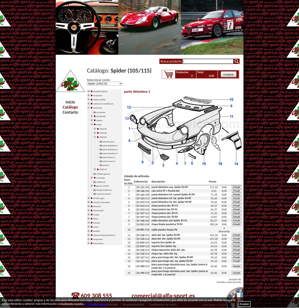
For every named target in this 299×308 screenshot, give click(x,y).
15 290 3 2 (143, 273)
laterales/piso (109, 141)
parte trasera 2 (109, 161)
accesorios (101, 112)
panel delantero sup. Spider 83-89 (170, 187)
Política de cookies (95, 304)
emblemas (100, 182)
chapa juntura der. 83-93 (165, 205)
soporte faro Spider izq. (164, 246)
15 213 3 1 (143, 205)
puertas (106, 165)
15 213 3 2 (143, 209)
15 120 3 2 (143, 239)
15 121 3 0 (143, 187)
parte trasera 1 (109, 157)
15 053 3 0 (143, 224)
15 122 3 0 (143, 194)
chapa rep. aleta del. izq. (165, 253)
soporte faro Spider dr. (164, 242)
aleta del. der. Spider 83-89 (166, 238)
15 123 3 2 (143, 202)
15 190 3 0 (143, 220)
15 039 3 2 (143, 246)
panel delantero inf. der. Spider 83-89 (171, 202)
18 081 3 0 (143, 229)
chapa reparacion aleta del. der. (169, 249)
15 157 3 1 (143, 213)
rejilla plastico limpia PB (164, 229)
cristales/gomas (103, 174)
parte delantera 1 (110, 145)
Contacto (70, 112)
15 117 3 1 (143, 257)
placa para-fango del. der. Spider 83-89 (172, 257)
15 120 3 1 (143, 235)
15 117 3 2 (143, 261)
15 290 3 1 (143, 266)
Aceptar (244, 304)
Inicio (70, 102)
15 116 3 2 (143, 253)
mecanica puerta (103, 194)
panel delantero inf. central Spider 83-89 (173, 194)
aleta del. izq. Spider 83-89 (166, 235)
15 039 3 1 (143, 242)
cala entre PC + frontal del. (166, 190)
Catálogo (70, 107)
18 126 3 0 (143, 191)
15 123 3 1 (143, 198)
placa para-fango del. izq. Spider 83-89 (172, 261)
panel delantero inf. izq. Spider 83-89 (171, 198)
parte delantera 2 (110, 149)
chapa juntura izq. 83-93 (165, 209)
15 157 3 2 (143, 217)
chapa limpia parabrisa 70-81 (167, 224)
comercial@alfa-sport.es (163, 296)
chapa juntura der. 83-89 (165, 216)
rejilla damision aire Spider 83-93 (169, 220)
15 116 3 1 (143, 250)
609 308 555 (96, 296)
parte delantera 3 (110, 153)
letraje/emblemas (104, 190)
